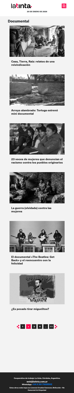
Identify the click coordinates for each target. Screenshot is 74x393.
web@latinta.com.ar (37, 381)
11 (51, 326)
